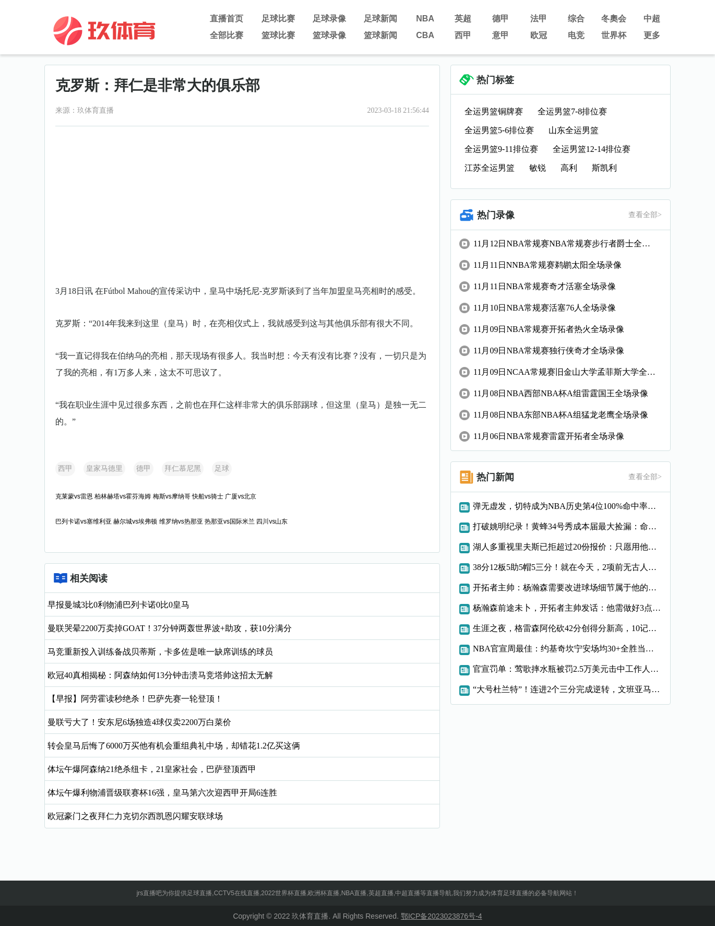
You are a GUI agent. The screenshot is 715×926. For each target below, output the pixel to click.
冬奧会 (613, 18)
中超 (652, 18)
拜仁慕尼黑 (182, 468)
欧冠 (538, 35)
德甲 (500, 18)
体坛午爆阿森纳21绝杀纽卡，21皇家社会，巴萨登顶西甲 (151, 769)
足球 (221, 468)
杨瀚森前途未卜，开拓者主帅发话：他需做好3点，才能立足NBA (567, 607)
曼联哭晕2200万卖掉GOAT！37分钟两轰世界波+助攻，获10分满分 (169, 628)
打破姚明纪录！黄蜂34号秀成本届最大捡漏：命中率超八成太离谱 (567, 526)
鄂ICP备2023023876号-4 (441, 916)
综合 (576, 18)
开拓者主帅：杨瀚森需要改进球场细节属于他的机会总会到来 (567, 587)
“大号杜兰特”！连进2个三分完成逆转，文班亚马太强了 (567, 689)
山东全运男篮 (574, 130)
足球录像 (329, 18)
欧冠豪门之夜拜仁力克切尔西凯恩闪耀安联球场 (135, 816)
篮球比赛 (278, 35)
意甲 (500, 35)
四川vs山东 (272, 521)
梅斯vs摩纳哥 (171, 496)
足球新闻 (380, 18)
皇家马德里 (104, 468)
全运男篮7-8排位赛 (572, 111)
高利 (569, 167)
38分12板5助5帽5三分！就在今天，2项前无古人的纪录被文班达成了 (567, 567)
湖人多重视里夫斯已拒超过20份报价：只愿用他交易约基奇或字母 (567, 546)
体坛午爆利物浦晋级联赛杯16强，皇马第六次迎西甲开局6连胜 (162, 792)
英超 (463, 18)
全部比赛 (226, 35)
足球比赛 (278, 18)
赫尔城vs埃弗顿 (135, 521)
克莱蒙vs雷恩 (74, 496)
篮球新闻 (380, 35)
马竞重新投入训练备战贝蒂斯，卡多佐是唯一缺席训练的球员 (160, 651)
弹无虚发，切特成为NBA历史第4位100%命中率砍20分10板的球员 (567, 506)
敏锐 (537, 167)
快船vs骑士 (207, 496)
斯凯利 (604, 167)
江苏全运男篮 (489, 167)
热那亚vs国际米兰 (230, 521)
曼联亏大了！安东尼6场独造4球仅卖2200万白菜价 (139, 722)
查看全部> (645, 215)
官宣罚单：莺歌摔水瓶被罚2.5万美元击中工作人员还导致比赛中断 (567, 668)
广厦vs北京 (240, 496)
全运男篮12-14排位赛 (591, 149)
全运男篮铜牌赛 (493, 111)
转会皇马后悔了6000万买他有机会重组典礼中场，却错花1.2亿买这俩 (173, 745)
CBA (425, 35)
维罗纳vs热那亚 (181, 521)
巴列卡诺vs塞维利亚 (83, 521)
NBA (425, 18)
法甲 (538, 18)
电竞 (576, 35)
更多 (652, 35)
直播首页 (226, 18)
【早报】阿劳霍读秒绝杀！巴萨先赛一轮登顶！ (135, 698)
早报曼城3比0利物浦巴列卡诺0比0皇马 (118, 604)
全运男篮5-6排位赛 (499, 130)
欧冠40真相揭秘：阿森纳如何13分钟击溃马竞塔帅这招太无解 (160, 675)
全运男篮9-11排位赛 (501, 149)
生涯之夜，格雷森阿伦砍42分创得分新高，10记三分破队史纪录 (567, 628)
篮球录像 (329, 35)
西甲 (463, 35)
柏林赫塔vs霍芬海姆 (122, 496)
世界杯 (613, 35)
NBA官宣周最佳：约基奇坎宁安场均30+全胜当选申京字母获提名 (567, 648)
